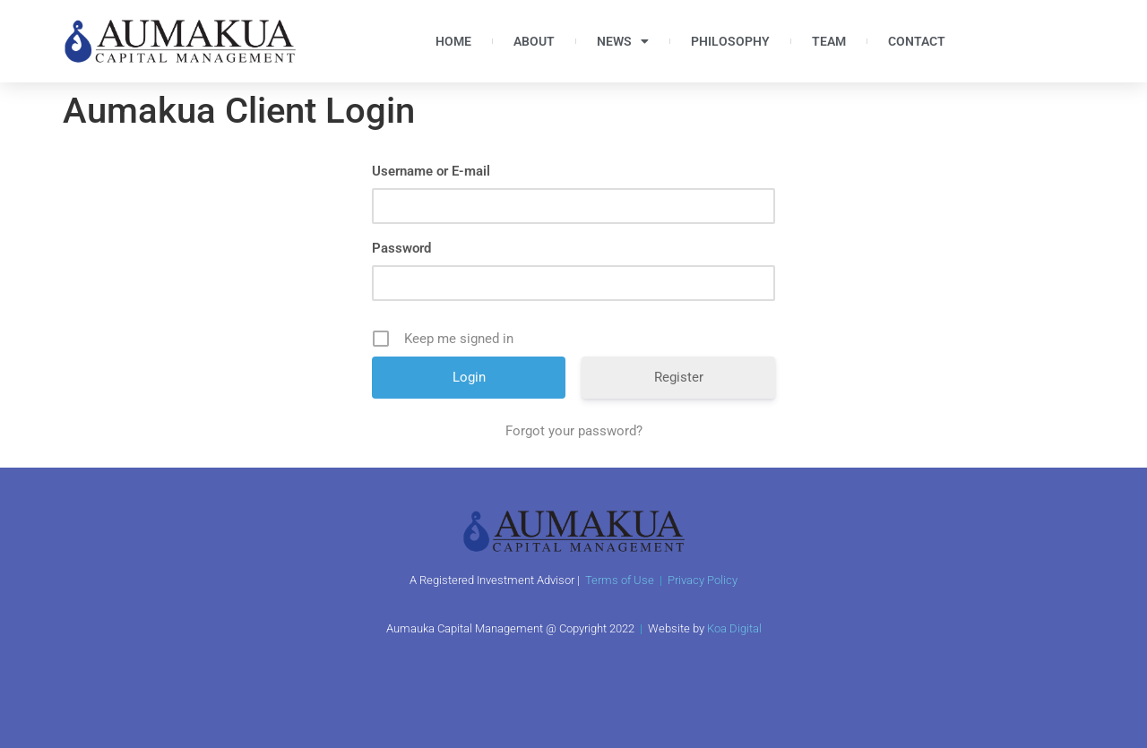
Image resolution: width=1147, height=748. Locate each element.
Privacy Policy (702, 580)
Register (678, 377)
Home (453, 41)
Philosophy (730, 41)
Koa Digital (734, 628)
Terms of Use (619, 580)
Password (401, 248)
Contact (916, 41)
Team (829, 41)
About (534, 41)
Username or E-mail (431, 171)
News (623, 41)
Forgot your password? (573, 431)
